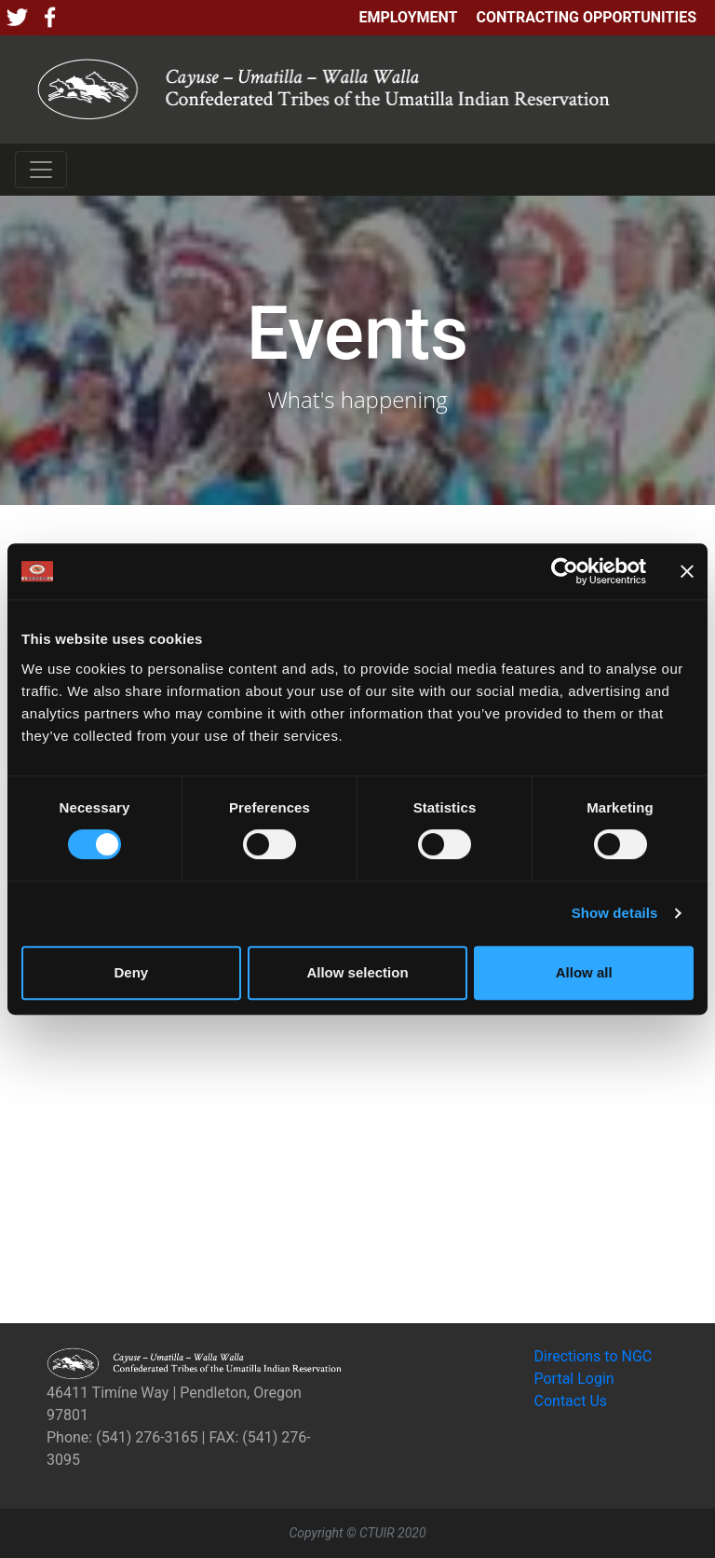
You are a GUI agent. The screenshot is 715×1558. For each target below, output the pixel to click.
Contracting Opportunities (586, 17)
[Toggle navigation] (41, 169)
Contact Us (571, 1401)
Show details (615, 913)
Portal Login (574, 1378)
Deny (131, 972)
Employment (407, 17)
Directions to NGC (593, 1356)
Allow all (584, 972)
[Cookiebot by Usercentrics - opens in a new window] (564, 571)
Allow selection (357, 972)
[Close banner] (687, 571)
